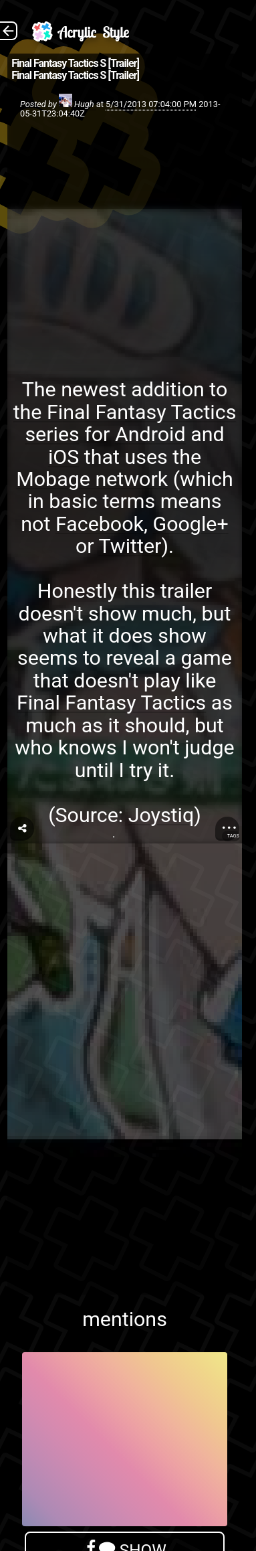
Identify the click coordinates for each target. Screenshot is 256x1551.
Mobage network (92, 479)
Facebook (99, 524)
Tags (233, 836)
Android (150, 434)
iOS (63, 457)
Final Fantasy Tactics (111, 702)
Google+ (190, 524)
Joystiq (161, 815)
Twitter (130, 546)
